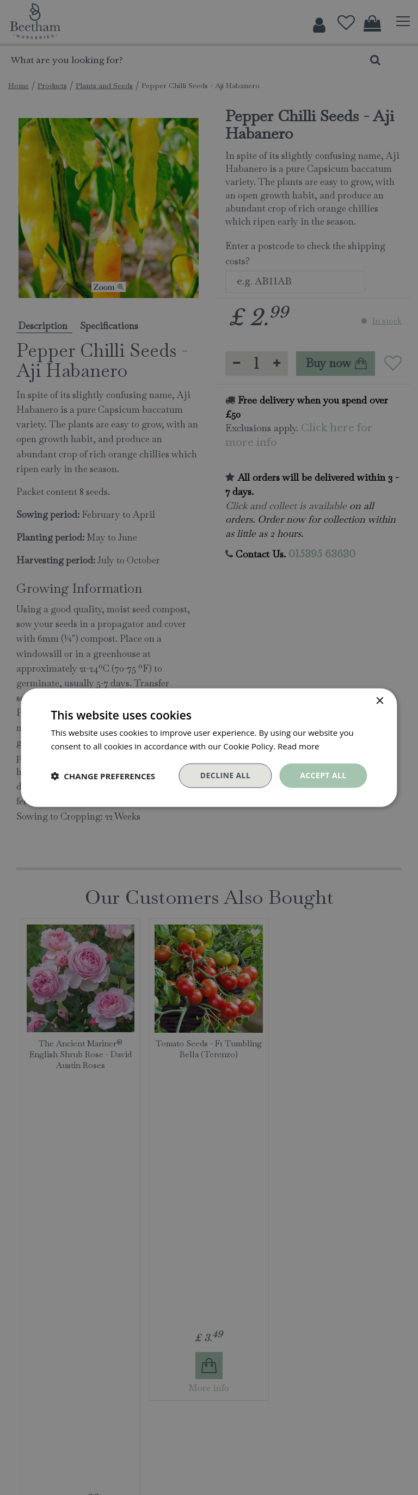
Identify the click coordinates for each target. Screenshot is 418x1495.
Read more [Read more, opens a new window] (298, 745)
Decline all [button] (225, 775)
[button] (103, 775)
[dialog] (209, 747)
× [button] (380, 701)
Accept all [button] (323, 775)
